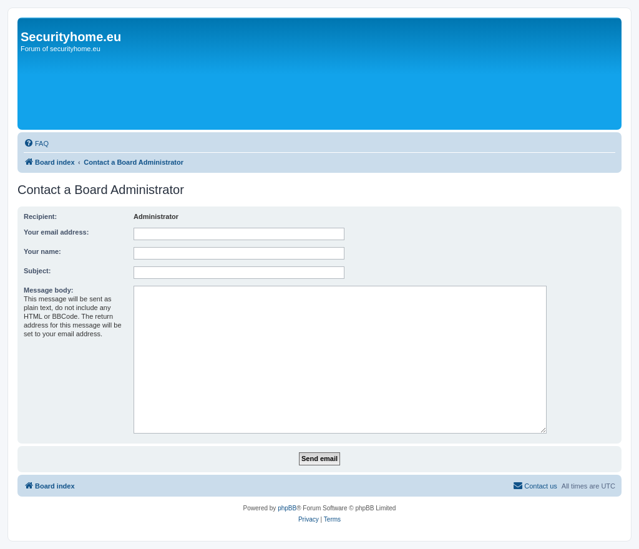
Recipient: (40, 216)
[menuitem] (36, 143)
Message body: (48, 290)
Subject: (37, 270)
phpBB (287, 508)
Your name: (42, 251)
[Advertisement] (248, 92)
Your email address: (56, 232)
